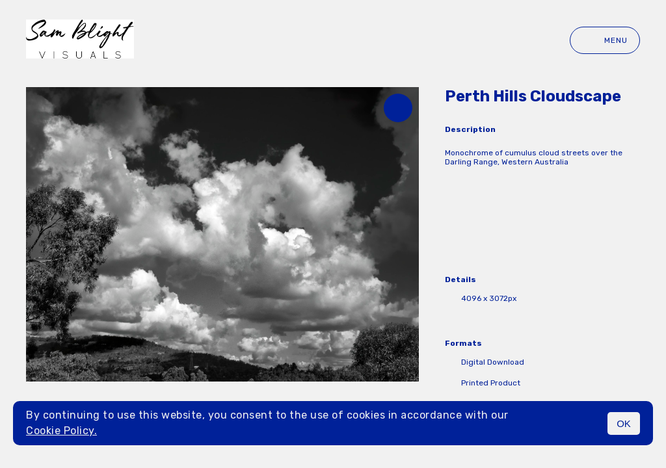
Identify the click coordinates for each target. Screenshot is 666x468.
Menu (605, 40)
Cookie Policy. (61, 430)
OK (624, 423)
